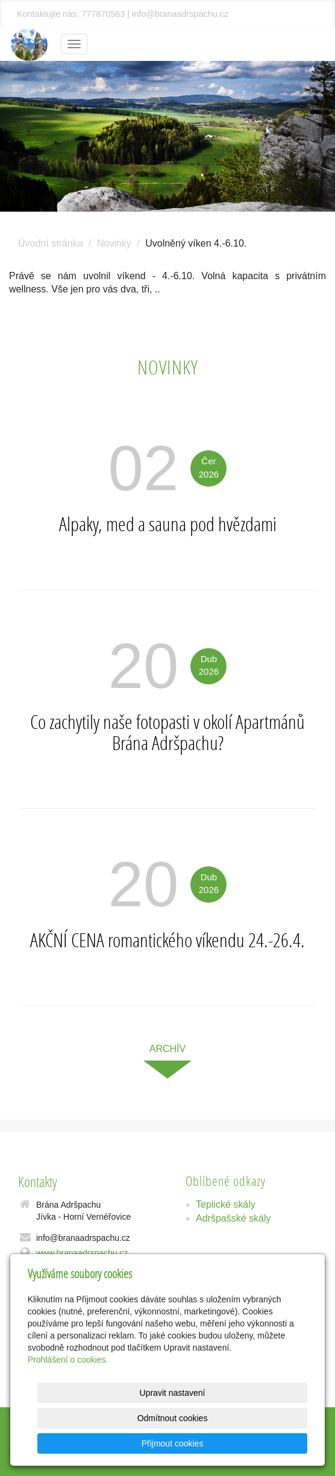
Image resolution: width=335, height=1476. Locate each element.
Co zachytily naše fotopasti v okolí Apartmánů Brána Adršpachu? (167, 732)
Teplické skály (225, 1204)
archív (167, 1049)
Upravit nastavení (162, 1418)
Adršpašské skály (233, 1218)
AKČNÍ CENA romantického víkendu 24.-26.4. (167, 940)
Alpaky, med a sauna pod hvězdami (168, 524)
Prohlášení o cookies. (68, 1385)
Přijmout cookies (261, 1443)
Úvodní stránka (50, 243)
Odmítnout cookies (261, 1418)
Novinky (114, 243)
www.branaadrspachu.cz (82, 1253)
